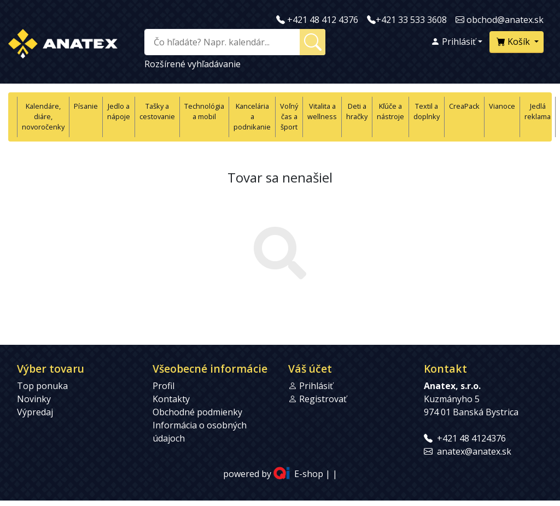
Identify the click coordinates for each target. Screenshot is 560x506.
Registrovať (323, 399)
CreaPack (464, 106)
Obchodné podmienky (197, 412)
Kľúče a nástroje (390, 111)
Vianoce (502, 106)
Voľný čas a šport (289, 116)
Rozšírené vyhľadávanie (192, 64)
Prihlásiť (453, 42)
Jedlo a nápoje (118, 111)
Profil (163, 386)
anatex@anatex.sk (474, 451)
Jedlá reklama (537, 111)
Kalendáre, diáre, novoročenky (43, 116)
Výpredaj (35, 412)
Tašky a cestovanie (157, 111)
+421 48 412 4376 (322, 20)
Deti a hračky (357, 111)
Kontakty (171, 399)
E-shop (308, 474)
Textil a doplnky (426, 111)
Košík (514, 42)
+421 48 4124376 (471, 438)
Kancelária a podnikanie (252, 116)
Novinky (34, 399)
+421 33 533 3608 (411, 20)
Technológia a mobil (204, 111)
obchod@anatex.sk (505, 20)
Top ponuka (42, 386)
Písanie (86, 106)
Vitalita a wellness (322, 111)
